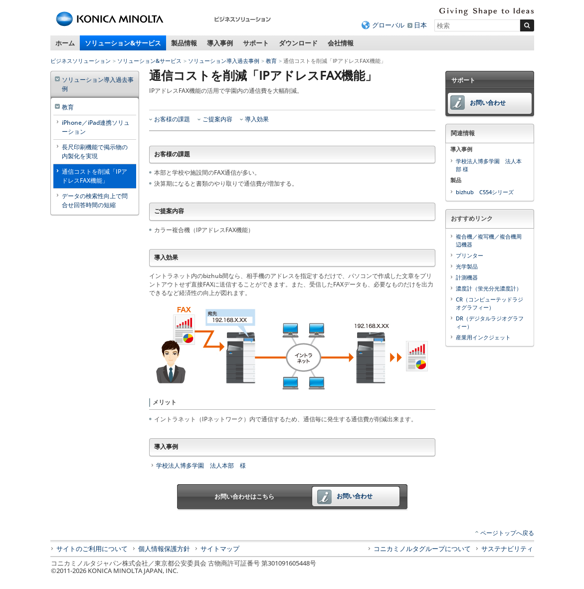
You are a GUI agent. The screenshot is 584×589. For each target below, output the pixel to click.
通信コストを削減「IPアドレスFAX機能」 (94, 176)
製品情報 (184, 42)
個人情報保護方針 (164, 548)
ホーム (65, 42)
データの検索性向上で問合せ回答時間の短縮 (95, 200)
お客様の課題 (172, 119)
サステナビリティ (507, 548)
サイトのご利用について (92, 548)
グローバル (388, 24)
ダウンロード (298, 42)
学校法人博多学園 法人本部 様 (201, 465)
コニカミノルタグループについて (422, 548)
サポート (256, 42)
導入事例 (220, 42)
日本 (420, 24)
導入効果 (257, 119)
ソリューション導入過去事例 (223, 60)
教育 (271, 60)
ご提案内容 (217, 119)
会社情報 (341, 42)
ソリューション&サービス (123, 42)
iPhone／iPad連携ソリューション (96, 127)
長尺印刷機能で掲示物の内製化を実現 (95, 151)
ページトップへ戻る (507, 533)
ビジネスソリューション (80, 60)
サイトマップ (219, 548)
